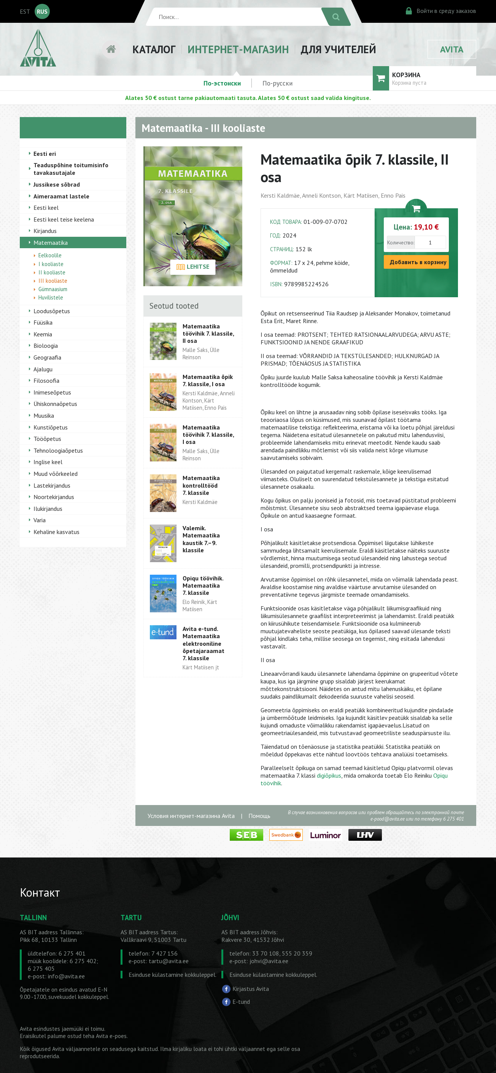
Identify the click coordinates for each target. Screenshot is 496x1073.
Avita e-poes (111, 1036)
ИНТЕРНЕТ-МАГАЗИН (238, 49)
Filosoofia (46, 380)
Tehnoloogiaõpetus (58, 450)
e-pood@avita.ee (387, 819)
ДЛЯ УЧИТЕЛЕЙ (338, 49)
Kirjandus (45, 231)
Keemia (42, 334)
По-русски (277, 83)
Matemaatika (50, 242)
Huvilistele (50, 297)
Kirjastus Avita (250, 988)
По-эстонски (222, 83)
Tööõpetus (47, 438)
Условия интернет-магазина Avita (191, 815)
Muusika (43, 415)
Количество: (400, 242)
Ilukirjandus (47, 508)
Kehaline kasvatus (56, 532)
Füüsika (42, 322)
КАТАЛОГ (153, 49)
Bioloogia (45, 345)
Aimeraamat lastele (61, 196)
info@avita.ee (66, 976)
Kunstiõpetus (50, 427)
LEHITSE (192, 267)
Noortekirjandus (53, 497)
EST (25, 11)
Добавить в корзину (418, 262)
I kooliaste (51, 264)
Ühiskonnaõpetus (55, 403)
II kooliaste (51, 272)
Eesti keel (46, 207)
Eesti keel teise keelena (63, 219)
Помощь (259, 815)
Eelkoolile (50, 255)
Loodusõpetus (51, 311)
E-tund (241, 1001)
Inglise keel (47, 462)
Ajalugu (42, 369)
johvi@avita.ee (269, 961)
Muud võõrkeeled (55, 473)
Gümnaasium (52, 289)
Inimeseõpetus (52, 392)
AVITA (452, 49)
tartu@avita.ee (169, 961)
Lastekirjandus (51, 485)
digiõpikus (329, 775)
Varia (39, 520)
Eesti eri (44, 153)
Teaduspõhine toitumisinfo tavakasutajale (70, 168)
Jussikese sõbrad (56, 184)
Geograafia (47, 357)
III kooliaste (52, 280)
